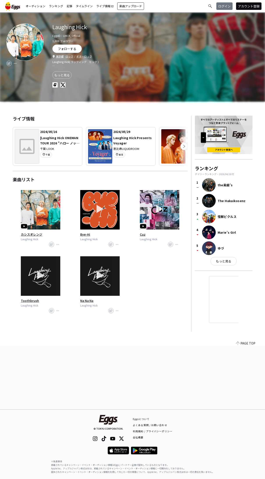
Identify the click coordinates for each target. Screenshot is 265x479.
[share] (9, 63)
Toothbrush (30, 300)
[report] (15, 63)
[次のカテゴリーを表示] (184, 146)
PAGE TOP (245, 407)
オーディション (35, 6)
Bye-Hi (85, 234)
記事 (69, 6)
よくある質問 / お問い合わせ (150, 425)
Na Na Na (86, 300)
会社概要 (138, 437)
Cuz (143, 234)
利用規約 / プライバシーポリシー (153, 431)
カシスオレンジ (31, 234)
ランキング (56, 6)
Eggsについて (141, 419)
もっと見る (62, 75)
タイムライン (84, 6)
